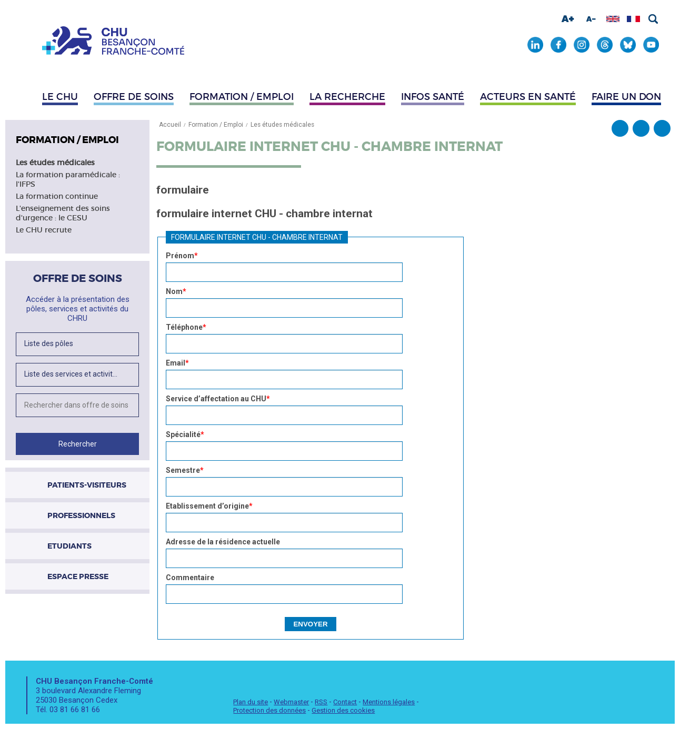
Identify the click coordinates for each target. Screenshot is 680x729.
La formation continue (57, 196)
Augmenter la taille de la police (568, 19)
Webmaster (291, 702)
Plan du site (250, 702)
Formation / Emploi (241, 97)
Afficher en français (633, 19)
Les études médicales (55, 162)
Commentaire (190, 577)
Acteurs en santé (528, 97)
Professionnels (81, 515)
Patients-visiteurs (86, 485)
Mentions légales (389, 702)
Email (177, 363)
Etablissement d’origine (209, 506)
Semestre (185, 470)
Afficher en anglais (612, 19)
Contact (345, 702)
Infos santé (432, 97)
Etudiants (69, 546)
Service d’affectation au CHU (218, 398)
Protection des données (269, 710)
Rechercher (653, 19)
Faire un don (626, 97)
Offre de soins (134, 97)
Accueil (170, 124)
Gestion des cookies (343, 710)
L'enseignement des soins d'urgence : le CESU (63, 213)
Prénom (182, 255)
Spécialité (185, 434)
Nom (176, 291)
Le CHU (60, 97)
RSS (321, 702)
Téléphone (186, 327)
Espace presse (77, 576)
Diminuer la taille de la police (591, 19)
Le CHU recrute (44, 230)
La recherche (347, 97)
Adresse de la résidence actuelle (223, 542)
